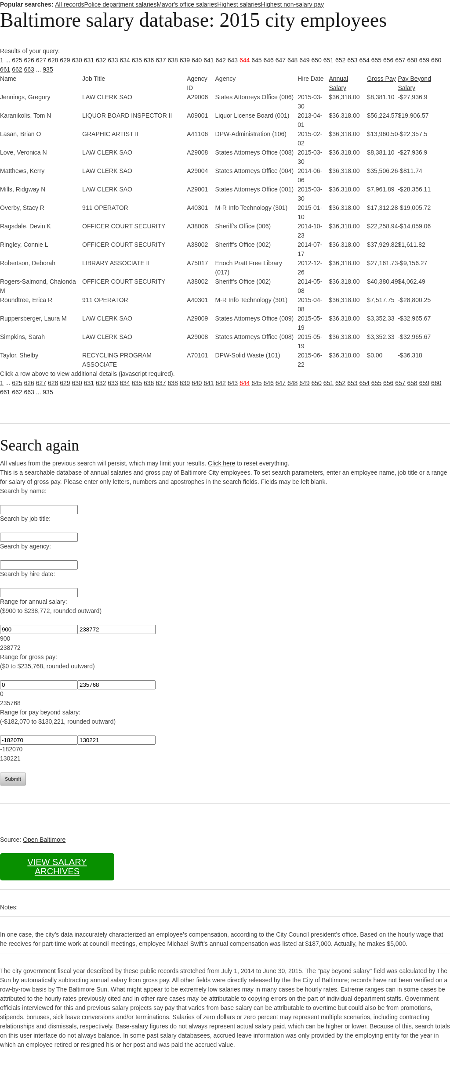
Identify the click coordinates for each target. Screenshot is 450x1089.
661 (5, 69)
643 (233, 60)
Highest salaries (239, 4)
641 (208, 60)
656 (388, 60)
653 (352, 60)
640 (197, 60)
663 (29, 69)
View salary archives (57, 866)
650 (317, 60)
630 (77, 60)
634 (125, 60)
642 (221, 60)
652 (340, 60)
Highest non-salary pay (292, 4)
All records (69, 4)
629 (65, 60)
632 (101, 60)
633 (113, 60)
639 (185, 60)
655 (376, 60)
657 (400, 60)
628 (53, 60)
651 (328, 60)
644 (245, 60)
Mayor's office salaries (186, 4)
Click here (221, 463)
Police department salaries (120, 4)
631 (89, 60)
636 (149, 60)
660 (436, 60)
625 (17, 60)
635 (137, 60)
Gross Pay (381, 78)
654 (364, 60)
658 (412, 60)
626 (29, 60)
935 (48, 69)
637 (161, 60)
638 (173, 60)
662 (17, 69)
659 (424, 60)
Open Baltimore (44, 839)
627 (41, 60)
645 (256, 60)
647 (281, 60)
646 (269, 60)
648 (292, 60)
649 (304, 60)
